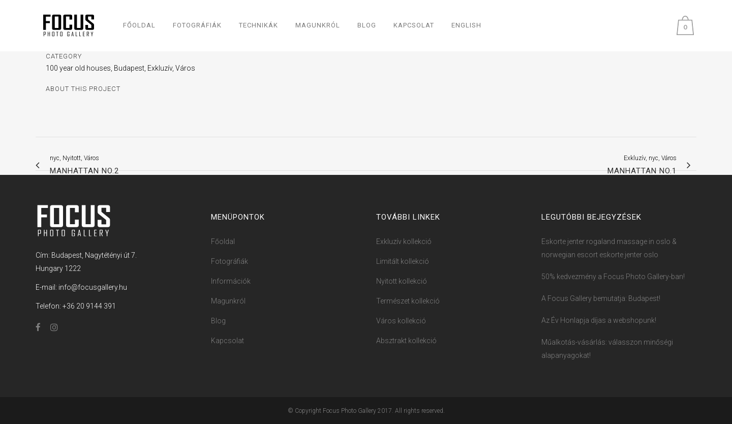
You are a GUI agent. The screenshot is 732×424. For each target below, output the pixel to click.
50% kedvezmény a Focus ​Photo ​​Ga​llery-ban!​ (613, 276)
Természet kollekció (408, 301)
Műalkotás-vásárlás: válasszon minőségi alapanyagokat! (607, 348)
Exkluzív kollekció (404, 241)
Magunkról (228, 301)
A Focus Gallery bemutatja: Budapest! (600, 298)
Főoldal (223, 241)
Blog (218, 321)
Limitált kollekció (402, 261)
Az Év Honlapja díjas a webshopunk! (598, 320)
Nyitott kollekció (401, 281)
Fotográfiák (229, 261)
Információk (231, 281)
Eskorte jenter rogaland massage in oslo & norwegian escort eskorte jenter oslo (609, 248)
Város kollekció (401, 321)
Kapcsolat (227, 341)
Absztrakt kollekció (406, 341)
